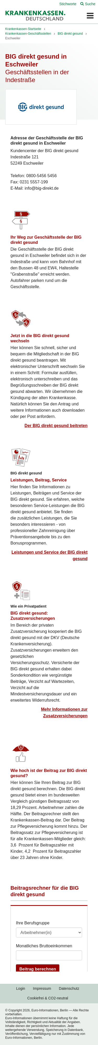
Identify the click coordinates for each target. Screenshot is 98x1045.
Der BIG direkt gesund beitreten (56, 425)
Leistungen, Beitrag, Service (38, 480)
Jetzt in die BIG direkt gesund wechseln (39, 338)
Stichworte (67, 4)
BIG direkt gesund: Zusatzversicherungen (32, 616)
